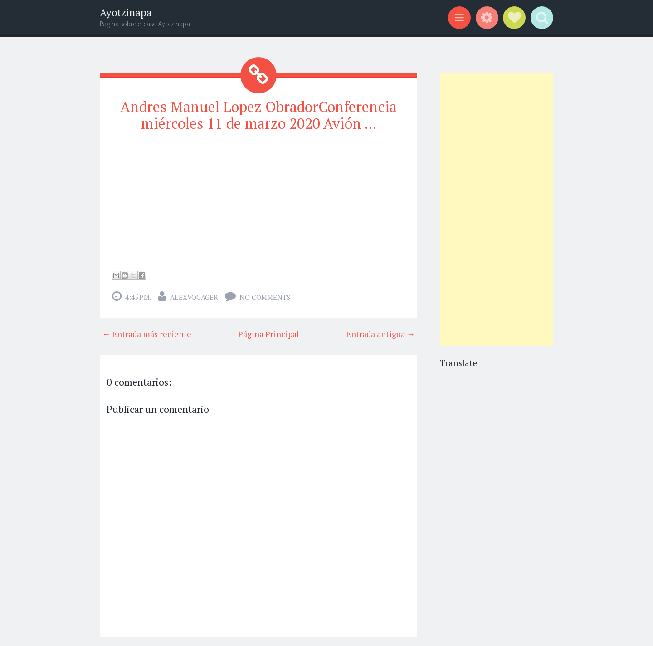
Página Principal (268, 333)
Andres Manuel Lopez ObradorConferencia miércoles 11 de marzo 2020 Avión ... (258, 115)
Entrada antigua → (380, 333)
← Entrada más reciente (146, 333)
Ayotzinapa (126, 12)
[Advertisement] (496, 209)
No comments (264, 297)
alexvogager (194, 297)
